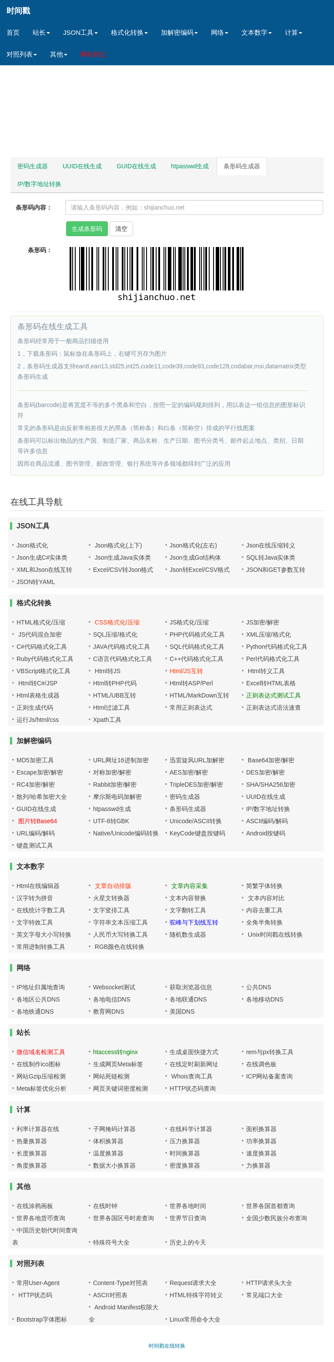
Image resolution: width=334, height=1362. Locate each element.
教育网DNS (108, 1011)
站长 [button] (41, 32)
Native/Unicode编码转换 (126, 833)
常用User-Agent (38, 1282)
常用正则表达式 (191, 707)
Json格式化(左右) (193, 545)
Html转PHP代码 (115, 683)
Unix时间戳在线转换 (274, 934)
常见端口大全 (264, 1295)
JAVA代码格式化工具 (121, 646)
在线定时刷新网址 (194, 1064)
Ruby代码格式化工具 (45, 658)
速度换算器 (261, 1153)
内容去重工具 (264, 910)
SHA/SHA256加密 (270, 784)
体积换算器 (108, 1141)
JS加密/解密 (262, 622)
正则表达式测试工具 (273, 695)
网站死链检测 (111, 1076)
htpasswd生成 (190, 166)
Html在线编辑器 (38, 885)
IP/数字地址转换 (39, 183)
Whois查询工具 (191, 1076)
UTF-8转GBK (111, 821)
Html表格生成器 (38, 695)
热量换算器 (32, 1141)
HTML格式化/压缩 (41, 622)
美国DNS (182, 1011)
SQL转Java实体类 (271, 557)
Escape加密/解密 (40, 772)
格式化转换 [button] (129, 32)
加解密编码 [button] (179, 32)
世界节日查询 (188, 1218)
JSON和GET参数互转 (275, 569)
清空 (121, 228)
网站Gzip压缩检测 (41, 1076)
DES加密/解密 (265, 772)
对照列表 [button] (22, 54)
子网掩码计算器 (114, 1128)
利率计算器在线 (38, 1128)
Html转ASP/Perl (191, 683)
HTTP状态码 (34, 1295)
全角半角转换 (264, 922)
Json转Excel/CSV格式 (200, 569)
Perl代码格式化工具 (273, 658)
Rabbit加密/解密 (115, 784)
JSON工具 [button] (80, 32)
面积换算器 (261, 1128)
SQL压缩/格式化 (115, 634)
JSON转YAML (36, 581)
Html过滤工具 (111, 707)
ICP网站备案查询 (269, 1076)
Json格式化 (32, 545)
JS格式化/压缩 (189, 622)
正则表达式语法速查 (273, 707)
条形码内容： (34, 207)
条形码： (40, 250)
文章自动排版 (112, 885)
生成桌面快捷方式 (194, 1051)
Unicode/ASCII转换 (196, 821)
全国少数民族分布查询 (276, 1218)
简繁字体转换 (264, 885)
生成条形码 (87, 228)
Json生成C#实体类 (42, 557)
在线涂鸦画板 (35, 1205)
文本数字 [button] (256, 32)
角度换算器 (32, 1165)
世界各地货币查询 (41, 1218)
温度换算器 (108, 1153)
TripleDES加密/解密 (196, 784)
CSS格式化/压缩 (116, 622)
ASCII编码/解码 (267, 821)
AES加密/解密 (189, 772)
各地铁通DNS (35, 1011)
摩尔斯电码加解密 (117, 796)
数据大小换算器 (114, 1165)
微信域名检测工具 (41, 1051)
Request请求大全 (193, 1282)
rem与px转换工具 (270, 1051)
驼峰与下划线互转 (194, 922)
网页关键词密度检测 (120, 1088)
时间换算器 (185, 1153)
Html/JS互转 (186, 671)
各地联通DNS (188, 999)
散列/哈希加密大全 (42, 796)
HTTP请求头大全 (269, 1282)
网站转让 (93, 54)
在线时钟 (105, 1205)
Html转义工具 (265, 671)
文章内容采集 (189, 885)
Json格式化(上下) (117, 545)
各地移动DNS (265, 999)
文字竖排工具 (111, 910)
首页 (13, 32)
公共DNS (258, 987)
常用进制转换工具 (41, 946)
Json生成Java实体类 (122, 557)
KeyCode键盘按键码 (197, 833)
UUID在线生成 (82, 166)
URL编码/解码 (36, 833)
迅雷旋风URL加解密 (197, 760)
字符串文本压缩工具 (120, 922)
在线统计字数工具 (41, 910)
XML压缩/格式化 (268, 634)
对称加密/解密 (112, 772)
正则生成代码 (35, 707)
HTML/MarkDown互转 (199, 695)
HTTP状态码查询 (193, 1088)
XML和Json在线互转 (44, 569)
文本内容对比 (265, 898)
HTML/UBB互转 (114, 695)
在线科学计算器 (191, 1128)
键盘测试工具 (35, 845)
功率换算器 (261, 1141)
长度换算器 (32, 1153)
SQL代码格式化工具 (197, 646)
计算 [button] (293, 32)
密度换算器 (185, 1165)
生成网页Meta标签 (118, 1064)
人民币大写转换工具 (120, 934)
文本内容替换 (188, 898)
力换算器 (258, 1165)
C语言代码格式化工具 (122, 658)
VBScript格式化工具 (43, 671)
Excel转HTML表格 (271, 683)
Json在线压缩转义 (271, 545)
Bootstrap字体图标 (42, 1319)
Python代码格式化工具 (277, 646)
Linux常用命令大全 (195, 1319)
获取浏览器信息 (191, 987)
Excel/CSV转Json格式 (123, 569)
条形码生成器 (242, 166)
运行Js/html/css (38, 719)
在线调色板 (261, 1064)
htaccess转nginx (115, 1051)
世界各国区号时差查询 (123, 1218)
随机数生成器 (188, 934)
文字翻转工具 (188, 910)
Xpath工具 (107, 719)
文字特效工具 (35, 922)
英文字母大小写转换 (44, 934)
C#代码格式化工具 (42, 646)
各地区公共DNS (38, 999)
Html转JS (106, 671)
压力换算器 (185, 1141)
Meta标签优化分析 (42, 1088)
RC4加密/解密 (36, 784)
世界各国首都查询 (270, 1205)
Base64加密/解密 (270, 760)
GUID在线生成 (136, 166)
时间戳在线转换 (167, 1346)
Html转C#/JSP (37, 683)
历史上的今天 (188, 1242)
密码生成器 (32, 166)
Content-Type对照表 (120, 1282)
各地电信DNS (111, 999)
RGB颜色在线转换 (118, 946)
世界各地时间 (188, 1205)
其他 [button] (58, 54)
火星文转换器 (111, 898)
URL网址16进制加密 (121, 760)
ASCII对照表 (110, 1295)
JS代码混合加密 (39, 634)
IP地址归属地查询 (41, 987)
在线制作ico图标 (39, 1064)
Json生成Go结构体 (195, 557)
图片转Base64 (37, 821)
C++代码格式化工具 (197, 658)
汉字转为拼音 (35, 898)
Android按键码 (265, 833)
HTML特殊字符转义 (196, 1295)
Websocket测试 (114, 987)
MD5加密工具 (35, 760)
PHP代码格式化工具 (197, 634)
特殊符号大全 (111, 1242)
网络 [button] (219, 32)
